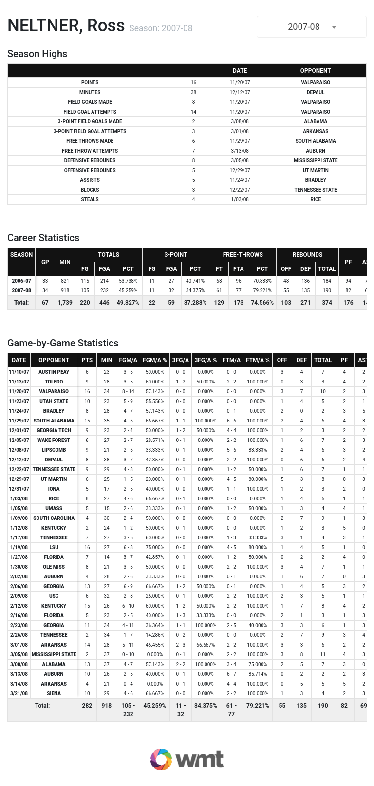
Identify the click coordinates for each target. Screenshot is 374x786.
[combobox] (312, 27)
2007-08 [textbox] (304, 26)
